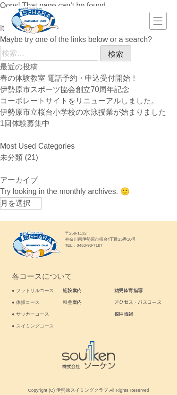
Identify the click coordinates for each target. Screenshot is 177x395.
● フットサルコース (33, 290)
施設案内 (72, 290)
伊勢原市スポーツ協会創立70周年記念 (64, 89)
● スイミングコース (33, 325)
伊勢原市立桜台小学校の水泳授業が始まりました (83, 112)
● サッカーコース (30, 314)
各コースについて (42, 276)
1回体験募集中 (25, 123)
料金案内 (72, 302)
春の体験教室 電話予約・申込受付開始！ (69, 78)
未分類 (11, 157)
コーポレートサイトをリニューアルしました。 (79, 101)
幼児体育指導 (128, 290)
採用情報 (123, 314)
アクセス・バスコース (137, 302)
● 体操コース (26, 302)
